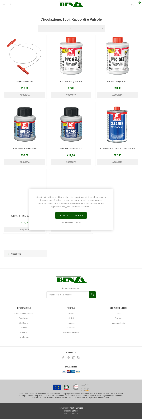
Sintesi (75, 411)
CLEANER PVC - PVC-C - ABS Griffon (117, 148)
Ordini (71, 318)
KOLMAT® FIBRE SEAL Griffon (25, 216)
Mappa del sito (118, 323)
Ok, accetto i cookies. (71, 215)
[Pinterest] (68, 358)
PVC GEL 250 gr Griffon (71, 81)
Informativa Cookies (71, 222)
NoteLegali (24, 337)
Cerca (118, 313)
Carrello (71, 327)
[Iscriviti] (67, 294)
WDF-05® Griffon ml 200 (71, 148)
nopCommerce (76, 408)
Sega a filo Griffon (24, 81)
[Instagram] (73, 358)
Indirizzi (71, 323)
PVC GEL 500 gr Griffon (117, 81)
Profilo (71, 313)
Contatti (118, 318)
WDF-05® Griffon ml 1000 (24, 148)
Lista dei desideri (71, 332)
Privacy (23, 332)
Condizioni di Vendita (23, 313)
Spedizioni (23, 318)
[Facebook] (63, 358)
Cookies (23, 327)
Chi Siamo (23, 323)
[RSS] (79, 358)
